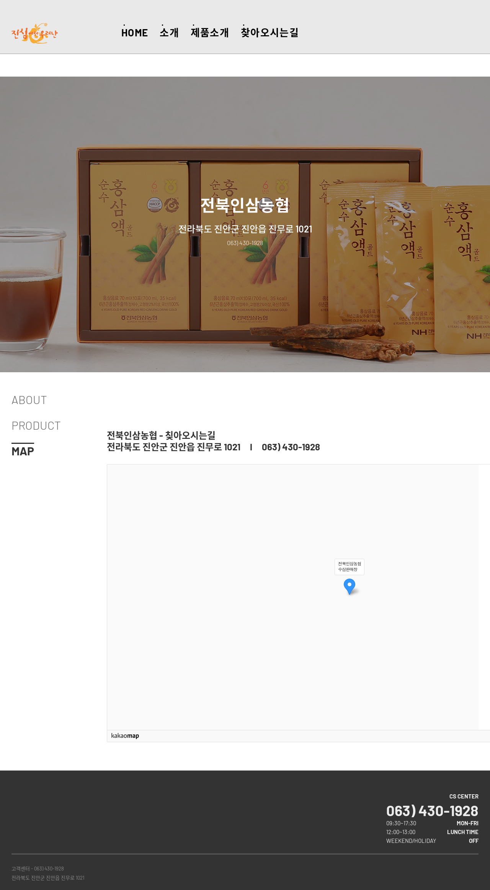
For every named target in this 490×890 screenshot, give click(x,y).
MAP (22, 451)
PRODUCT (36, 425)
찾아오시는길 (270, 32)
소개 (169, 32)
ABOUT (29, 399)
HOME (134, 32)
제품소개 (210, 32)
